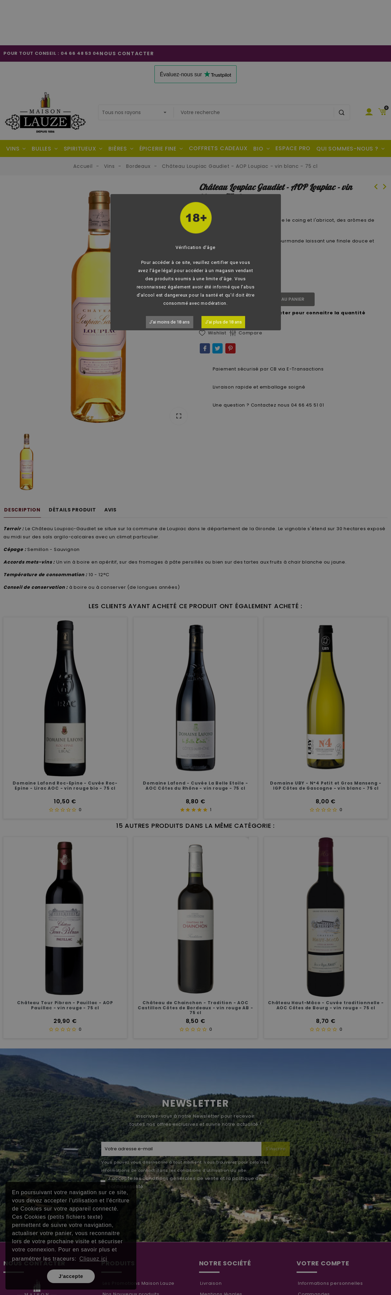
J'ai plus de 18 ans (223, 322)
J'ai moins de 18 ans (169, 322)
